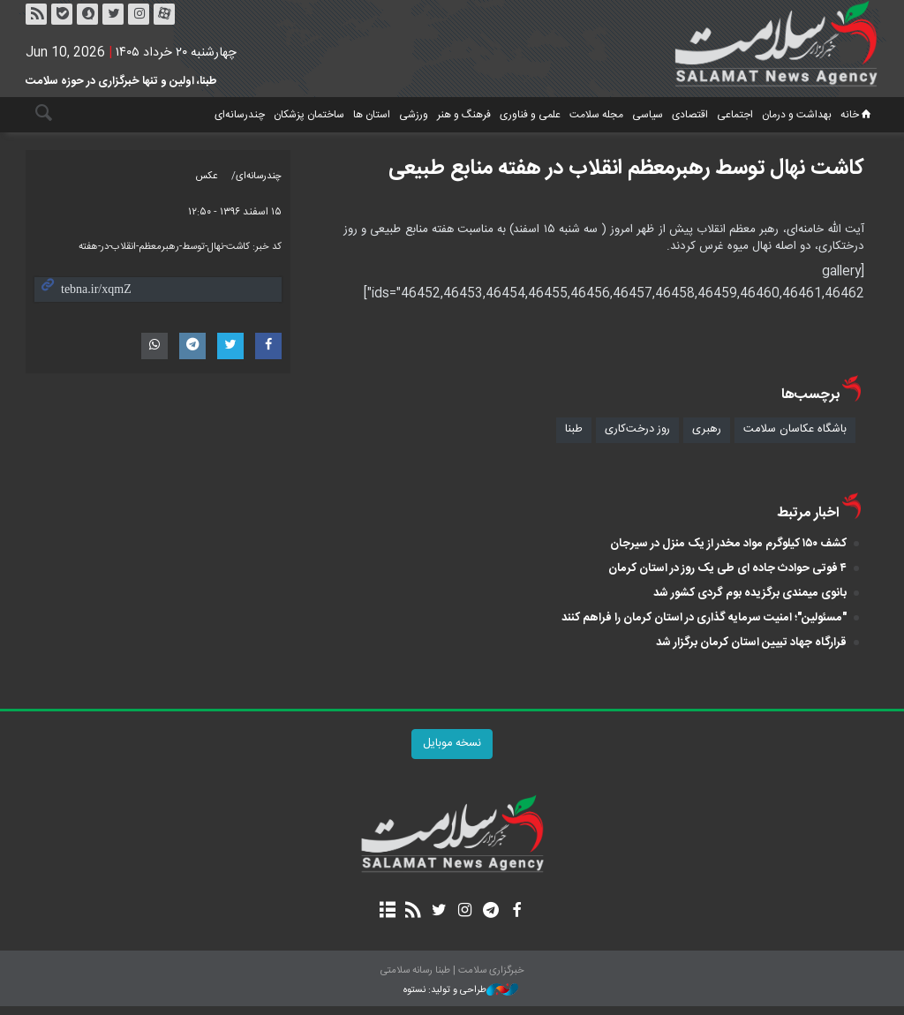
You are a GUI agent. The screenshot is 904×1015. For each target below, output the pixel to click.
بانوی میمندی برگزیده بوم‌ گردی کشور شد (750, 593)
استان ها (371, 115)
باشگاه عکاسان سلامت (795, 429)
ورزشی (413, 115)
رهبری (706, 429)
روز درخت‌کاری (637, 429)
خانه (857, 115)
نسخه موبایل (452, 743)
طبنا (574, 429)
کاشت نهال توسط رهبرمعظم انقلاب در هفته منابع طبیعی (626, 168)
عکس (207, 176)
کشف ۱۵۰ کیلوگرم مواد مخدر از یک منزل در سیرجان (728, 543)
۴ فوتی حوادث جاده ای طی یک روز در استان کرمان (727, 568)
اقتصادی (690, 115)
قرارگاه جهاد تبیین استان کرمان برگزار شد (751, 642)
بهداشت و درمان (797, 115)
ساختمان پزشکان (309, 115)
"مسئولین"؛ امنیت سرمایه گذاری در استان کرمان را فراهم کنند (704, 618)
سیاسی (647, 115)
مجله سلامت (596, 115)
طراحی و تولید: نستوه (460, 990)
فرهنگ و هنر (464, 115)
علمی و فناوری (530, 115)
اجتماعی (735, 115)
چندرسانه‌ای (240, 115)
